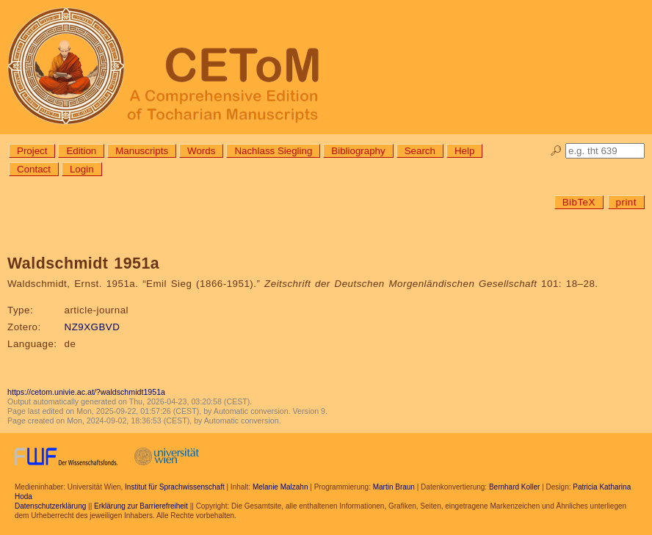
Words (201, 150)
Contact (34, 169)
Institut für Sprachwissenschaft (175, 487)
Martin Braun (394, 487)
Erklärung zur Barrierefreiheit (141, 506)
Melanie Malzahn (280, 487)
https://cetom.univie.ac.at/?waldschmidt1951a (86, 391)
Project (32, 150)
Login (82, 169)
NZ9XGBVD (92, 326)
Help (464, 150)
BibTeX (578, 202)
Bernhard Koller (514, 487)
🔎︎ (556, 150)
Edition (81, 150)
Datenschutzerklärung (50, 506)
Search (420, 150)
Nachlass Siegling (273, 150)
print (626, 202)
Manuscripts (141, 150)
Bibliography (358, 150)
